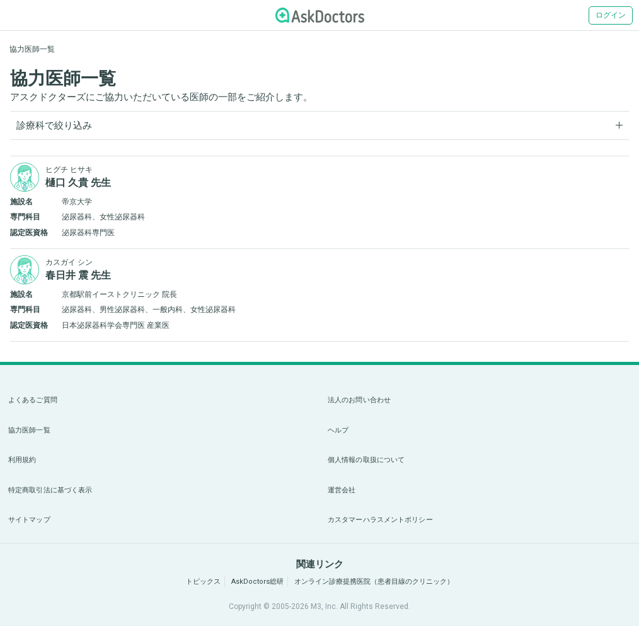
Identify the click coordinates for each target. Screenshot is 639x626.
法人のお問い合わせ (359, 400)
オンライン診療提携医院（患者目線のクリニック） (374, 581)
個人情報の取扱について (366, 460)
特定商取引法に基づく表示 (50, 490)
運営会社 (341, 490)
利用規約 (22, 460)
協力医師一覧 (29, 430)
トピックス (203, 581)
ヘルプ (338, 430)
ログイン (611, 15)
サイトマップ (29, 520)
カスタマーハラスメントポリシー (380, 520)
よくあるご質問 (32, 400)
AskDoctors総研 (257, 581)
